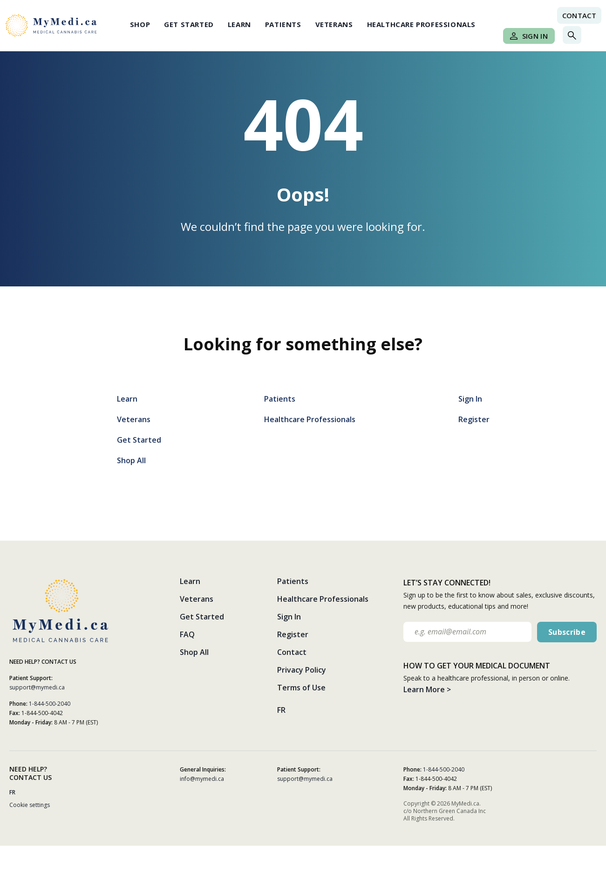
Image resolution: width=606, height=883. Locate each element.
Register (474, 419)
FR (281, 710)
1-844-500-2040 (49, 704)
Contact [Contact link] (579, 15)
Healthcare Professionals (421, 24)
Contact (291, 652)
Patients (283, 24)
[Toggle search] (572, 35)
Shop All (131, 460)
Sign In (529, 36)
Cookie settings (29, 805)
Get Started (189, 24)
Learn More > (427, 689)
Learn (239, 24)
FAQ (187, 634)
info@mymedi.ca (202, 779)
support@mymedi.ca (37, 687)
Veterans (334, 24)
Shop (140, 24)
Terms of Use (301, 687)
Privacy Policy (301, 670)
